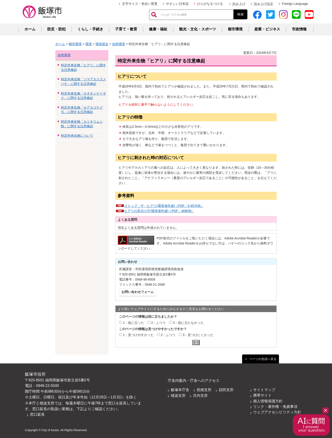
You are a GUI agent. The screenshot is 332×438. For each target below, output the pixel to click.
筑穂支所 (204, 390)
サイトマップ (264, 390)
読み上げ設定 (263, 4)
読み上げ (238, 4)
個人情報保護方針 (268, 401)
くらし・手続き (90, 29)
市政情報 (299, 29)
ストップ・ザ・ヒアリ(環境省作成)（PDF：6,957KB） (163, 206)
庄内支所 (200, 395)
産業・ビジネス (267, 29)
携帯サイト (262, 395)
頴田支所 (226, 390)
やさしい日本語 (177, 4)
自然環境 (118, 44)
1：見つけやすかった (138, 335)
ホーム (30, 29)
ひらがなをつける (210, 4)
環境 (88, 44)
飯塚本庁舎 (180, 390)
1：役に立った (133, 323)
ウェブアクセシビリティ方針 (277, 412)
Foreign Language (295, 4)
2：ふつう (158, 323)
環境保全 (101, 44)
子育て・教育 (126, 29)
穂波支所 (178, 395)
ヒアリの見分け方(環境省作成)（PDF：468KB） (159, 211)
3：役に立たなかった (188, 323)
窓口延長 (37, 414)
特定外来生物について (77, 135)
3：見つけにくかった (198, 335)
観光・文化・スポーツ (197, 29)
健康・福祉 (158, 29)
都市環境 (235, 29)
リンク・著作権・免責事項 (275, 407)
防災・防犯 (56, 29)
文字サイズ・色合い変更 (139, 4)
